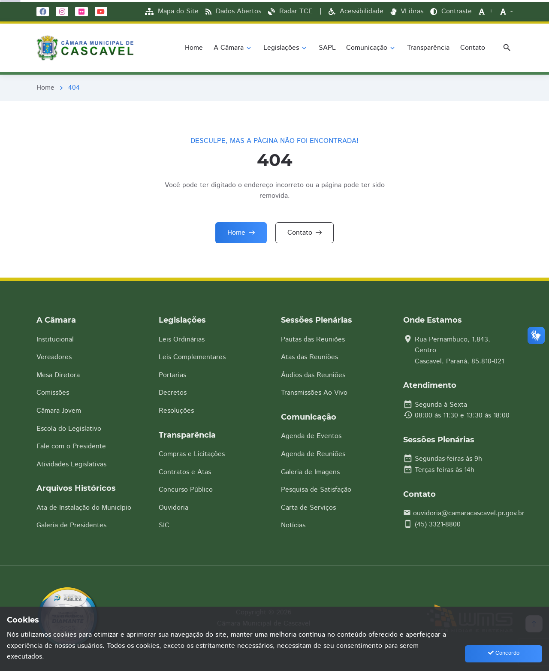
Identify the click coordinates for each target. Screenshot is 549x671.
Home (45, 88)
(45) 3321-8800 (438, 524)
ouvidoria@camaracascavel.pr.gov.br (469, 513)
